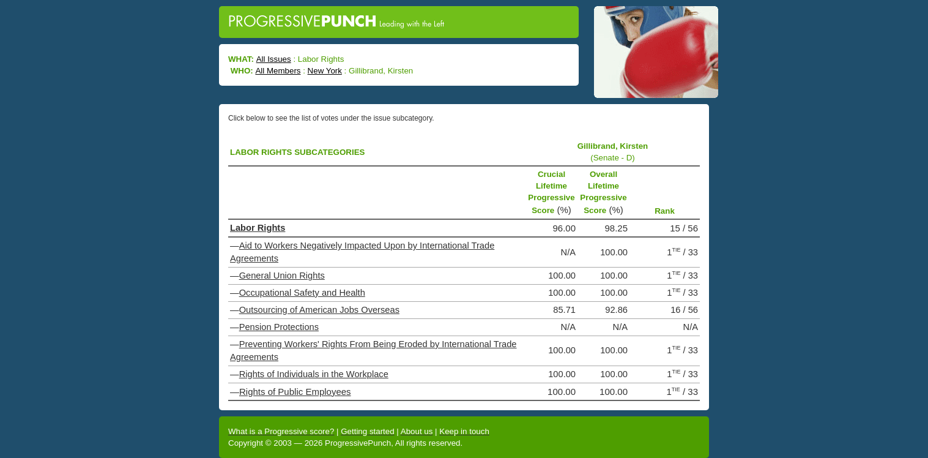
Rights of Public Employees (295, 391)
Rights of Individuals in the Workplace (313, 374)
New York (325, 70)
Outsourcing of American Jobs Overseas (319, 310)
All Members (277, 70)
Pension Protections (279, 327)
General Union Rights (282, 275)
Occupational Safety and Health (302, 293)
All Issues (273, 59)
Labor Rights (257, 228)
